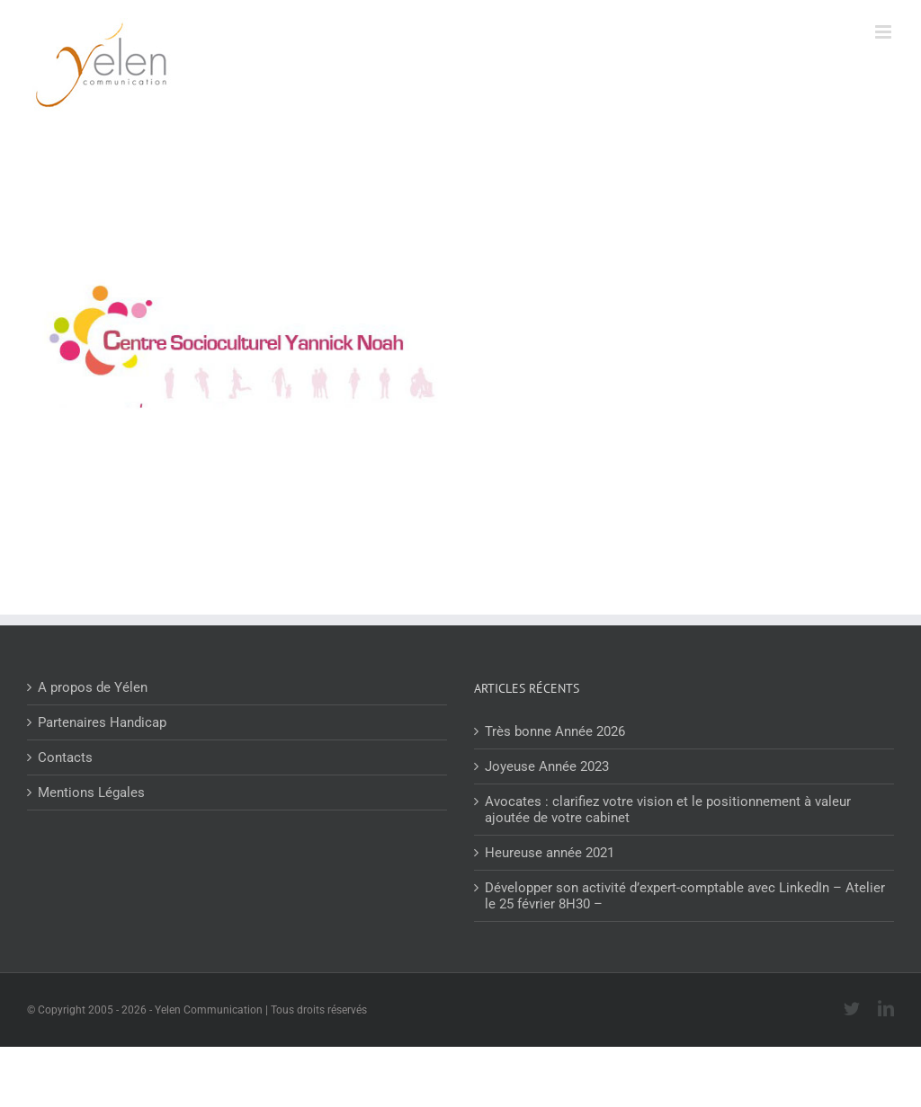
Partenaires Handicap (102, 722)
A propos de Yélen (93, 687)
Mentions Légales (91, 792)
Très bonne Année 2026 (555, 731)
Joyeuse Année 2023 (547, 766)
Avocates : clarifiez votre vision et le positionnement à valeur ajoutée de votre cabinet (668, 809)
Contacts (65, 757)
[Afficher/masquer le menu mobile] (884, 31)
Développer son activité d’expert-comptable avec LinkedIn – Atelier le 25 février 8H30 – (685, 896)
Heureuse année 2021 (549, 853)
